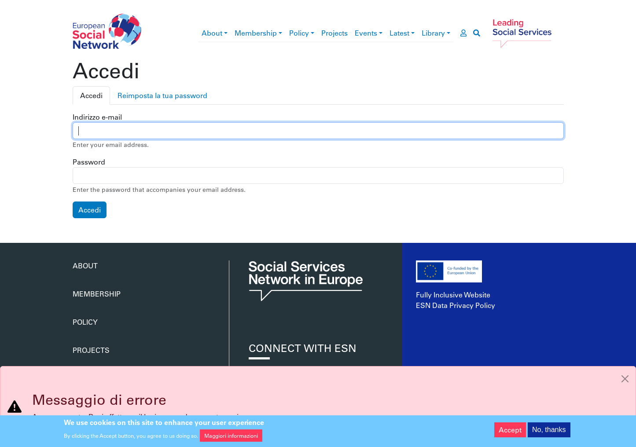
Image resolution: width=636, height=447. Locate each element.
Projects (334, 32)
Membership (256, 32)
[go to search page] (476, 33)
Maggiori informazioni (231, 438)
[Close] (625, 378)
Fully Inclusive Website (453, 294)
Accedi (91, 95)
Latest (399, 32)
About (212, 32)
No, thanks (549, 432)
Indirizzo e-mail (97, 116)
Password (89, 161)
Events (366, 32)
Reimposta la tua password (162, 95)
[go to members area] (463, 33)
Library (433, 32)
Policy (299, 32)
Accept (510, 431)
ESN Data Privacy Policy (455, 305)
